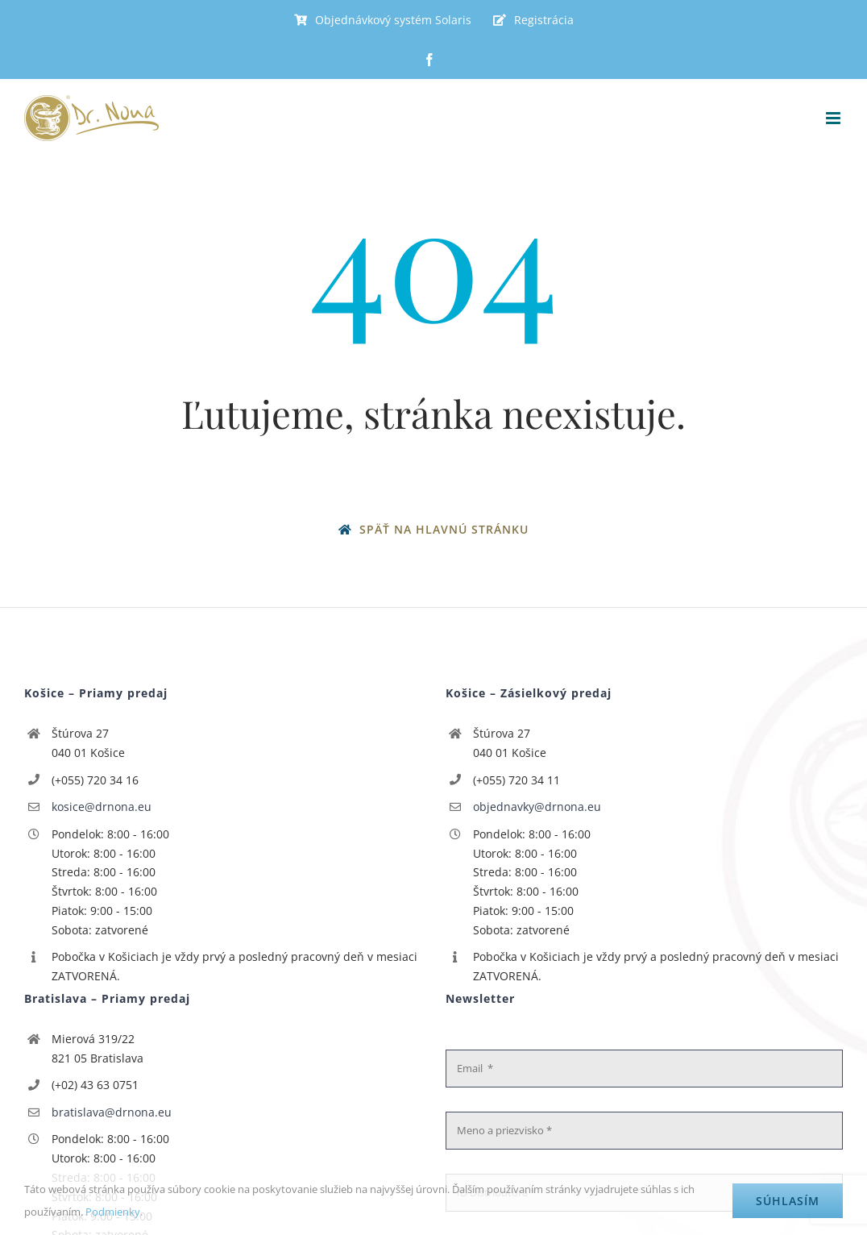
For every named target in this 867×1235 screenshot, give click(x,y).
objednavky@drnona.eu (537, 806)
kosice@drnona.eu (101, 806)
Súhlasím (787, 1200)
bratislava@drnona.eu (112, 1112)
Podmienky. (114, 1211)
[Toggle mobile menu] (834, 118)
